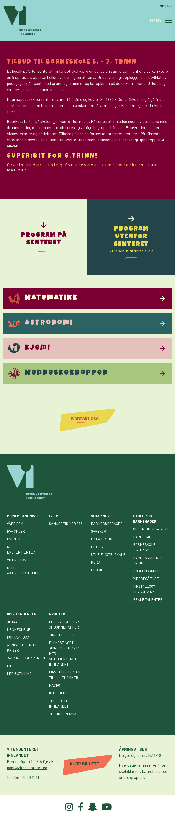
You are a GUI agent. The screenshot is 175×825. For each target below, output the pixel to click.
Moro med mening (22, 516)
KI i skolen (58, 693)
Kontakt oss (18, 637)
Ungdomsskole (146, 571)
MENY (156, 20)
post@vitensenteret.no (27, 767)
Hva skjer (16, 531)
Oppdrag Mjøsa (62, 714)
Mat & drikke (102, 539)
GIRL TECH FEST (62, 635)
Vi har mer (100, 516)
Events (13, 539)
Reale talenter (147, 599)
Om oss (12, 621)
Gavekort (99, 531)
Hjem (53, 516)
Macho (54, 685)
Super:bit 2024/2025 (150, 529)
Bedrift (98, 570)
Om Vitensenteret (24, 614)
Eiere (12, 665)
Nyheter (57, 614)
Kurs (95, 562)
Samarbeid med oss (66, 523)
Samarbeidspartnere (26, 658)
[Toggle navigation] (168, 20)
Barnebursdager (107, 523)
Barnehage (143, 536)
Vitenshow (16, 560)
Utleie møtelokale (108, 554)
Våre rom (15, 523)
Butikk (97, 546)
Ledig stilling (19, 673)
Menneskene (18, 629)
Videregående (146, 578)
